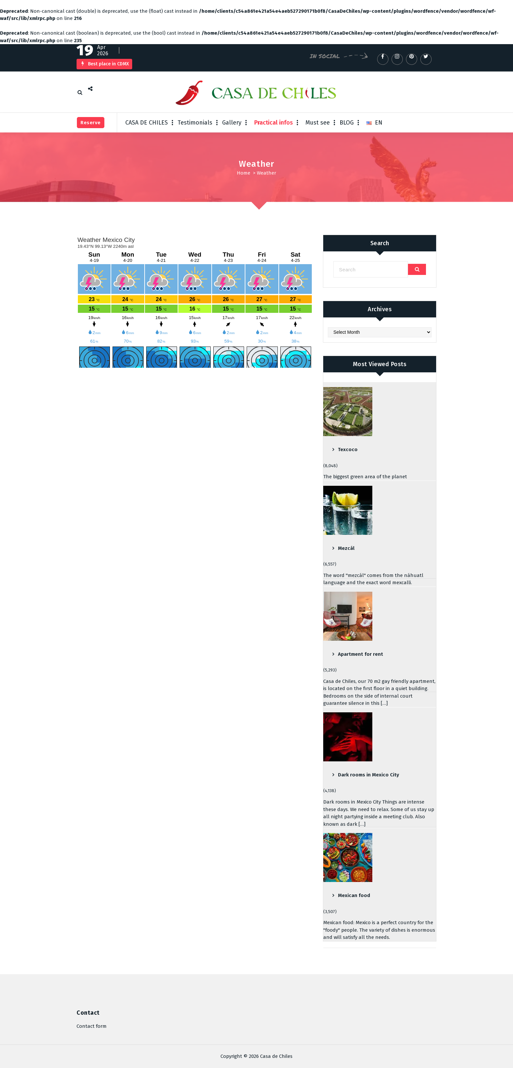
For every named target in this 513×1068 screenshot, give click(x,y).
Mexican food (354, 895)
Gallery (231, 122)
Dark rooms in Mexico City (368, 775)
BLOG (347, 122)
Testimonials (195, 122)
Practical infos (273, 122)
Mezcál (346, 548)
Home (243, 173)
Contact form (92, 1026)
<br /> (195, 301)
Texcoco (348, 449)
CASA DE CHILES (146, 122)
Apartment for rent (360, 654)
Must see (318, 122)
